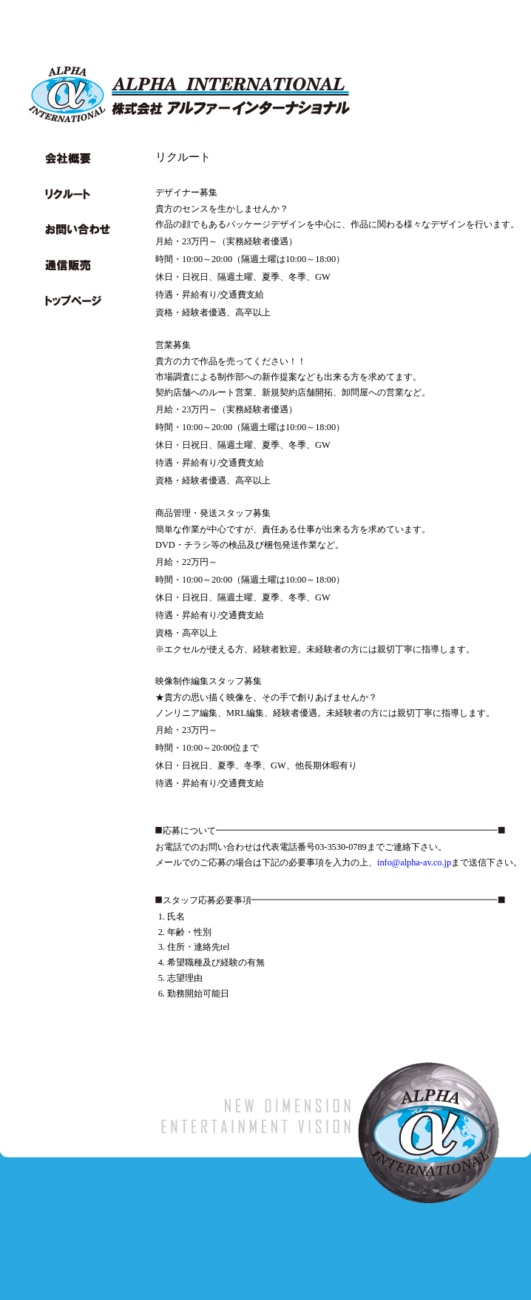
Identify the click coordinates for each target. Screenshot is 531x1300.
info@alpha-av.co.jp (414, 862)
